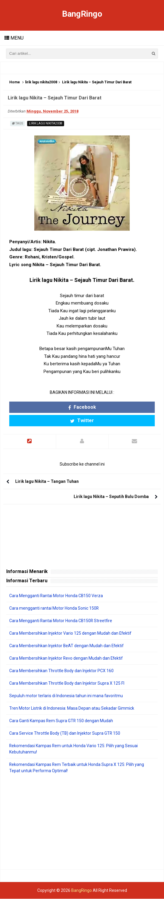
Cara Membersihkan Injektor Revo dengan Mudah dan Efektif (66, 658)
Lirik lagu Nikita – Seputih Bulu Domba (111, 496)
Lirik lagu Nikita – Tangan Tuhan (47, 481)
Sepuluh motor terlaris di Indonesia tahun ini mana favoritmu (66, 696)
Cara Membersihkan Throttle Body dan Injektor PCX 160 (61, 671)
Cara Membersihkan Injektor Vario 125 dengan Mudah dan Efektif (70, 633)
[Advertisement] (82, 822)
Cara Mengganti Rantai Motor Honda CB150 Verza (56, 596)
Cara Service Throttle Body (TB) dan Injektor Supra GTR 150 (65, 733)
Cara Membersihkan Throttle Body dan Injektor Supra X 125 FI (67, 683)
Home (14, 82)
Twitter (82, 421)
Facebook (82, 407)
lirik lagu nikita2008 (41, 82)
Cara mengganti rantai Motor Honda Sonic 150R (54, 608)
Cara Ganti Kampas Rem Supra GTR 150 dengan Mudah (61, 721)
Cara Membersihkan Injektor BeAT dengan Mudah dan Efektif (67, 646)
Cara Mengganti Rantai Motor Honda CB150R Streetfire (61, 621)
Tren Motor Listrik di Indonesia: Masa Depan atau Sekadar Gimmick (71, 708)
